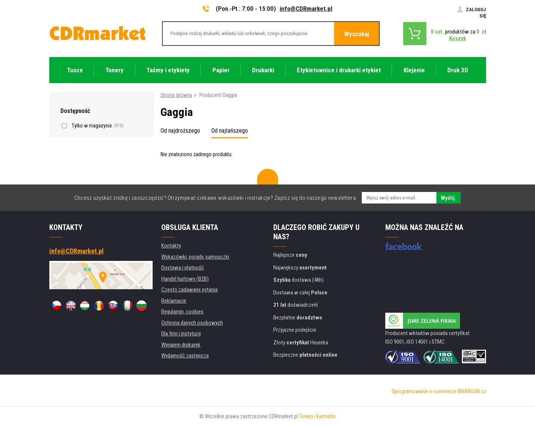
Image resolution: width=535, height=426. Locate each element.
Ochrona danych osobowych (192, 322)
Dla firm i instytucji (181, 333)
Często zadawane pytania (189, 289)
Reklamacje (173, 300)
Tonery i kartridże (317, 416)
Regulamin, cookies (182, 311)
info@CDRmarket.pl (306, 8)
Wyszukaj (356, 34)
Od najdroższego (180, 130)
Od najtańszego (229, 130)
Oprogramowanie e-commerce (424, 391)
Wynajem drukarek (180, 344)
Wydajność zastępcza (185, 355)
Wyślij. (448, 198)
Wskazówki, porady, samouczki (195, 256)
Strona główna (176, 95)
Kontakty (171, 245)
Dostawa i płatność (182, 267)
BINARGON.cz (472, 391)
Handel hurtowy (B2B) (185, 278)
